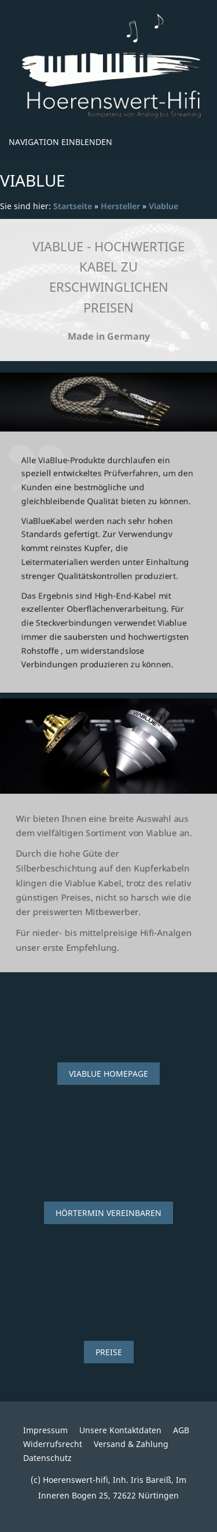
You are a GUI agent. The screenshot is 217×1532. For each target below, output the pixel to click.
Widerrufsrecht (52, 1443)
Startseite (72, 205)
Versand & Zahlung (131, 1443)
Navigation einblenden (60, 141)
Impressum (45, 1430)
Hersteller (120, 205)
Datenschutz (47, 1457)
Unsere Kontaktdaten (120, 1430)
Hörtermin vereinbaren (108, 1212)
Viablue (163, 205)
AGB (181, 1430)
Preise (108, 1352)
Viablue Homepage (108, 1073)
